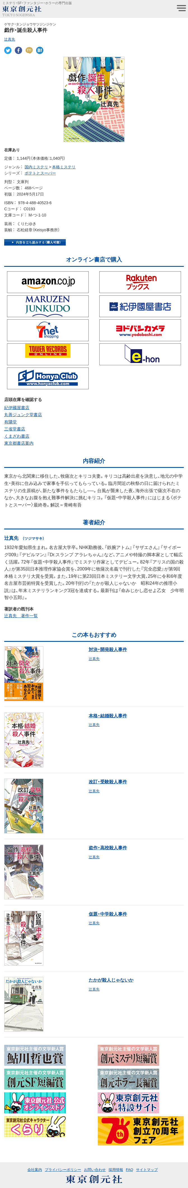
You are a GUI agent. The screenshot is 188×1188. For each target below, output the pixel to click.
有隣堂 (10, 422)
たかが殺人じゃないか (111, 979)
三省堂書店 (14, 429)
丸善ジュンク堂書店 (23, 414)
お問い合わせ (95, 1169)
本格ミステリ (64, 166)
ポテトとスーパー (40, 173)
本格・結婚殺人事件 (108, 715)
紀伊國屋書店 (16, 407)
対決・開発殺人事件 (108, 649)
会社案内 (34, 1169)
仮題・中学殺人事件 (108, 913)
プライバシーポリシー (63, 1169)
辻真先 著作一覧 (21, 615)
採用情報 (116, 1169)
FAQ (129, 1169)
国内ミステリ (36, 166)
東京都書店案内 (19, 443)
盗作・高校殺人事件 (108, 847)
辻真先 (9, 39)
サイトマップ (147, 1169)
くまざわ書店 (16, 436)
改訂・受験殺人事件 (108, 781)
